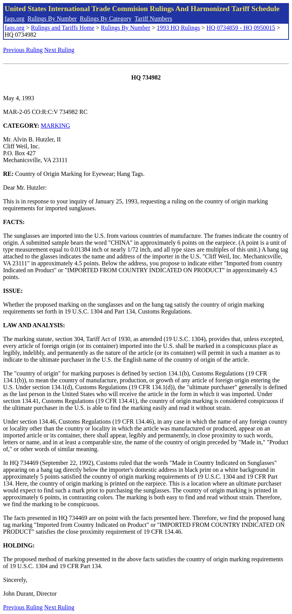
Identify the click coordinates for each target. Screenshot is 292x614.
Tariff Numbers (153, 18)
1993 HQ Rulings (178, 27)
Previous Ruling (23, 50)
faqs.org (14, 18)
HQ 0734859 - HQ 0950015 (240, 27)
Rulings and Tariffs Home (63, 27)
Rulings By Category (106, 18)
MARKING (55, 125)
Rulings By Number (52, 18)
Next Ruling (59, 50)
